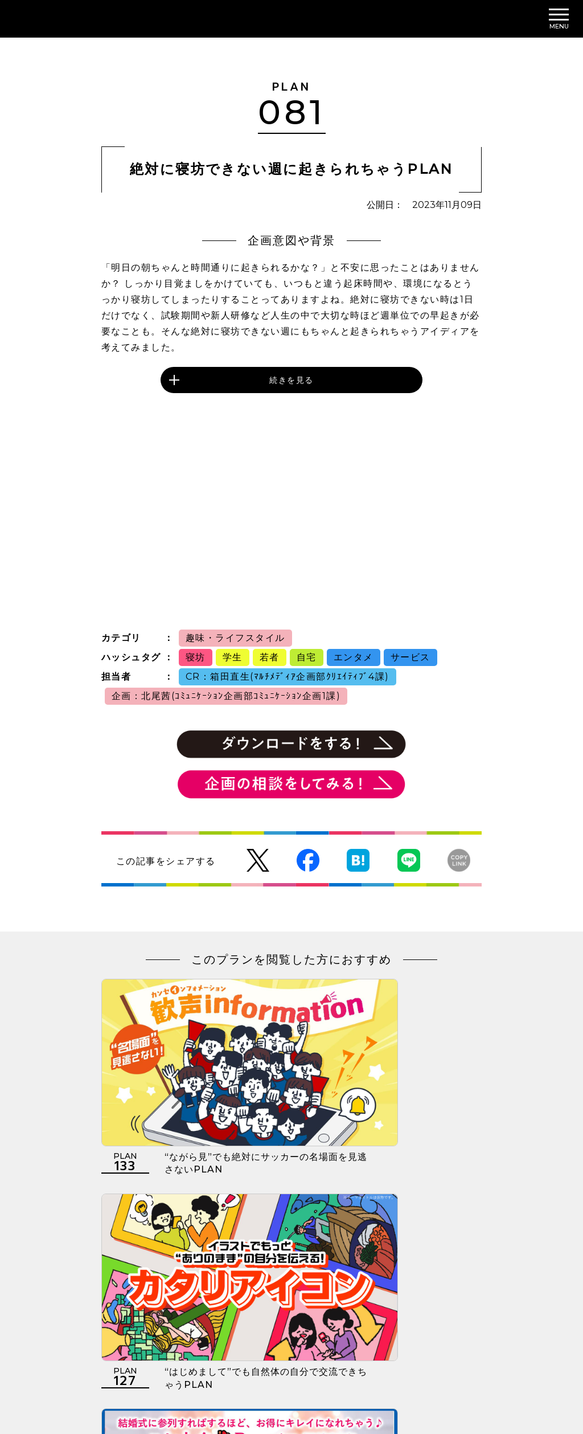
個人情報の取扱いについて (245, 1363)
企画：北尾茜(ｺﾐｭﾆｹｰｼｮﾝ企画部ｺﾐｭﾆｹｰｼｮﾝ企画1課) (226, 696)
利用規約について (136, 1363)
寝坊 (196, 657)
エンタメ (353, 657)
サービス (410, 657)
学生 (233, 657)
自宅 (307, 657)
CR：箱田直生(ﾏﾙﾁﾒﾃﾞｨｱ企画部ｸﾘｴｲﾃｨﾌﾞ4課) (287, 676)
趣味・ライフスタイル (235, 637)
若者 (270, 657)
